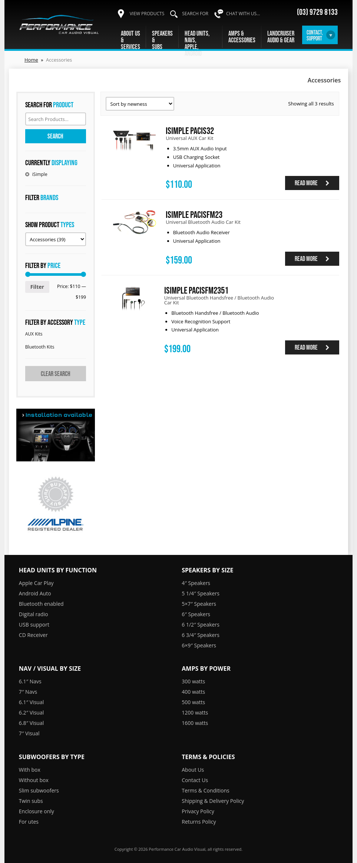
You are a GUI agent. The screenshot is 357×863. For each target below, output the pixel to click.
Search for (195, 13)
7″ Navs (28, 691)
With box (29, 769)
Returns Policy (199, 821)
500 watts (193, 702)
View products (147, 13)
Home (31, 59)
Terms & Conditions (205, 790)
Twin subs (31, 800)
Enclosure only (36, 811)
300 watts (193, 681)
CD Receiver (33, 634)
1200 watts (195, 712)
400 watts (193, 691)
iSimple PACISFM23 (194, 214)
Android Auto (35, 593)
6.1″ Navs (30, 681)
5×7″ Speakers (199, 603)
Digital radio (33, 614)
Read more (312, 183)
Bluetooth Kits (39, 347)
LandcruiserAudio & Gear (280, 37)
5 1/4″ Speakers (200, 593)
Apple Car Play (36, 582)
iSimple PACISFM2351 (196, 290)
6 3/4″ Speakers (200, 634)
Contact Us (195, 780)
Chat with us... (243, 13)
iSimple (39, 174)
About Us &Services (130, 40)
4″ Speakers (196, 582)
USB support (34, 624)
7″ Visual (29, 733)
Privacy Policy (198, 811)
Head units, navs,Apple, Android (197, 43)
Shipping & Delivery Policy (213, 800)
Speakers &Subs (162, 40)
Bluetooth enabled (41, 603)
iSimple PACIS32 (190, 130)
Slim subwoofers (39, 790)
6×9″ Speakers (199, 645)
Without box (34, 780)
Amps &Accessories (241, 37)
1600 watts (195, 722)
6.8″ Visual (31, 722)
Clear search (55, 373)
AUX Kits (34, 334)
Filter (37, 286)
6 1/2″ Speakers (200, 624)
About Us (193, 769)
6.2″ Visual (31, 712)
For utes (29, 821)
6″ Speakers (196, 614)
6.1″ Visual (31, 702)
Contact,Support (315, 35)
